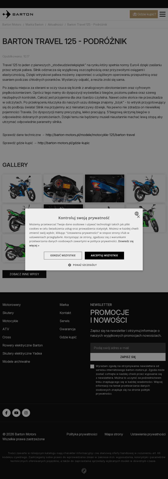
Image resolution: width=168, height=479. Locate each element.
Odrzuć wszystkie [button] (62, 255)
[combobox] (137, 213)
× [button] (138, 216)
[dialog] (84, 239)
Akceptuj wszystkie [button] (104, 255)
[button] (84, 265)
